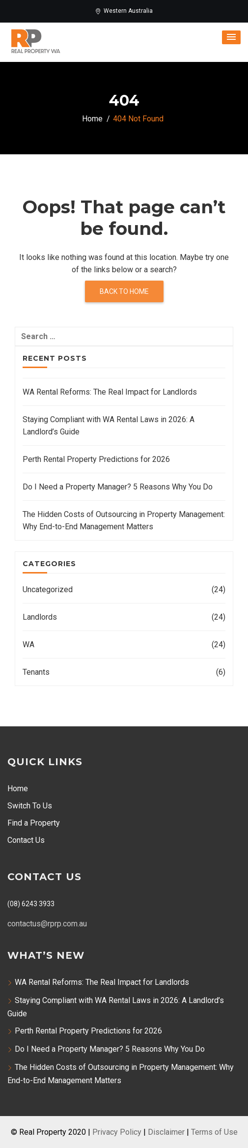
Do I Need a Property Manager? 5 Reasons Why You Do (118, 486)
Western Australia (124, 10)
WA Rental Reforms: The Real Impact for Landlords (110, 392)
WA (28, 644)
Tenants (36, 672)
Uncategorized (48, 589)
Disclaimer (166, 1132)
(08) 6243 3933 (31, 904)
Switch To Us (29, 805)
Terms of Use (214, 1132)
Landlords (40, 617)
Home (17, 788)
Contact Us (26, 840)
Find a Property (33, 823)
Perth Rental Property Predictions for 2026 (96, 459)
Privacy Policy (116, 1132)
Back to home (124, 291)
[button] (231, 37)
